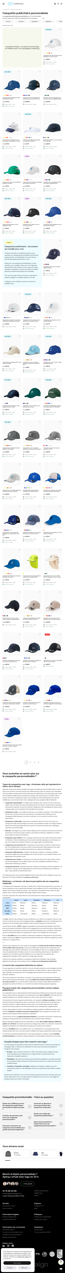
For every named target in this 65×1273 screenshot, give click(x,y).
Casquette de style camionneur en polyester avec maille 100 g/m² (31, 320)
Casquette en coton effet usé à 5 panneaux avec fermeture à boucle (52, 618)
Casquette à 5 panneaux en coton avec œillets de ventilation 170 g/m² (11, 140)
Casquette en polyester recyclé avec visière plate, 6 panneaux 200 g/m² (12, 320)
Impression (35, 21)
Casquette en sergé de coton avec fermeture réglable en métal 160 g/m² (52, 703)
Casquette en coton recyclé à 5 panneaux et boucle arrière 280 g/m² (32, 448)
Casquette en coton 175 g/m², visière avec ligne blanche (52, 363)
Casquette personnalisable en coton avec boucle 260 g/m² (52, 225)
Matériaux (48, 21)
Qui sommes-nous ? (9, 1206)
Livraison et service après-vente (13, 1232)
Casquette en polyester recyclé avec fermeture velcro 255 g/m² (32, 661)
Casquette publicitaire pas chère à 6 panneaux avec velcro (12, 576)
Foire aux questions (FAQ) (42, 1232)
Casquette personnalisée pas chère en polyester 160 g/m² (11, 98)
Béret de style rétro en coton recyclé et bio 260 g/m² (52, 140)
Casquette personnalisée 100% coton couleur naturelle (12, 363)
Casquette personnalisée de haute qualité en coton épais (11, 448)
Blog (35, 1208)
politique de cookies (23, 1257)
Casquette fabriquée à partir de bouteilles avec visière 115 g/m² (31, 490)
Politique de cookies (40, 1219)
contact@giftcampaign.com (12, 1193)
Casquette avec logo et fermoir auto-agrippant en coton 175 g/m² (52, 56)
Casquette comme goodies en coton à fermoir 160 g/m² (52, 533)
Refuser (24, 1268)
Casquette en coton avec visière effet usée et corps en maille (52, 661)
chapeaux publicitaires (31, 877)
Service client (38, 1229)
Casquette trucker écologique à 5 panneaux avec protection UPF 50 (31, 98)
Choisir (10, 1268)
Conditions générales (9, 1219)
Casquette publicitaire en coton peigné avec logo (10, 225)
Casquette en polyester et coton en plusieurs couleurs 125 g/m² (32, 703)
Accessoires (6, 9)
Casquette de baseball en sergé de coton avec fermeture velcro (11, 661)
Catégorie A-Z (38, 1206)
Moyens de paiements (9, 1237)
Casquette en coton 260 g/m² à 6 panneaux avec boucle (31, 406)
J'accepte (17, 1263)
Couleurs (21, 21)
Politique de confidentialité (42, 1217)
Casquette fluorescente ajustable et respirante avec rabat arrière (32, 576)
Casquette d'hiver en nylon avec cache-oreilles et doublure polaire (11, 618)
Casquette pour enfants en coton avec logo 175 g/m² (31, 225)
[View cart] (55, 4)
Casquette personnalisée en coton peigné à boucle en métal (11, 406)
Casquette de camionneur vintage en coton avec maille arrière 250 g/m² (12, 703)
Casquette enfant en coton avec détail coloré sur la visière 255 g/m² (12, 745)
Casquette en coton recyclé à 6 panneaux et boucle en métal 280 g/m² (31, 363)
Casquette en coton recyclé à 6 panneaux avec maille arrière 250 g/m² (11, 534)
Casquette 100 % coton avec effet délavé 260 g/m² (51, 267)
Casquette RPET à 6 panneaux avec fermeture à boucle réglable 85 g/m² (52, 98)
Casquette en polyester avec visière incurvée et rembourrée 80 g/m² (52, 490)
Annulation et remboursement (12, 1235)
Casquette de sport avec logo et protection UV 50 (51, 448)
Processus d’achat (8, 1229)
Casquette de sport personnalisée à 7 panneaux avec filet (12, 182)
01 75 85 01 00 (10, 1191)
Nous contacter (7, 1208)
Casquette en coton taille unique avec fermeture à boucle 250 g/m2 (12, 490)
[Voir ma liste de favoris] (61, 4)
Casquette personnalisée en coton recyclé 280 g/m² (52, 320)
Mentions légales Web (9, 1217)
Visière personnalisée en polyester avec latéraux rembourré (31, 140)
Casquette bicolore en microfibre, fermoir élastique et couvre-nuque (52, 576)
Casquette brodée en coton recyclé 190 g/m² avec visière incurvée (32, 533)
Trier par (8, 21)
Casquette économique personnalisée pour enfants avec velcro (32, 182)
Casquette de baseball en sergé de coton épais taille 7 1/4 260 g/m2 (52, 406)
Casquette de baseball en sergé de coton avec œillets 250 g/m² (31, 618)
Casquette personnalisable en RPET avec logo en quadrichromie (52, 182)
